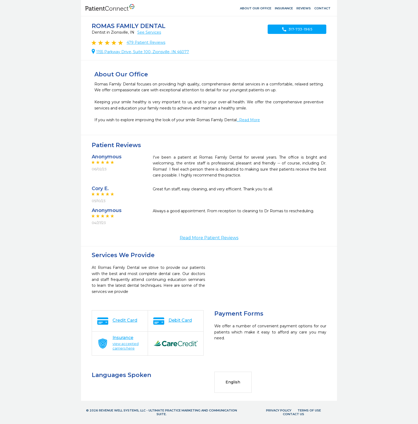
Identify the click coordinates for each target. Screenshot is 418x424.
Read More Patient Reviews (209, 237)
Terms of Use (309, 410)
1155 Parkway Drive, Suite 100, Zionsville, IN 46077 (142, 51)
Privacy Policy (278, 410)
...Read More (248, 119)
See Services (149, 32)
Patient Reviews (146, 42)
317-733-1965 (297, 29)
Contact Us (293, 414)
